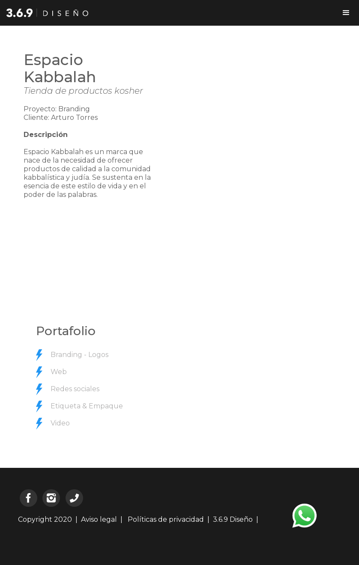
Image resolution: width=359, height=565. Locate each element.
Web (59, 372)
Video (60, 423)
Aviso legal (99, 519)
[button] (346, 13)
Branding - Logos (79, 355)
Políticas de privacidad (165, 519)
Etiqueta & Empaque (87, 406)
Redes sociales (75, 389)
